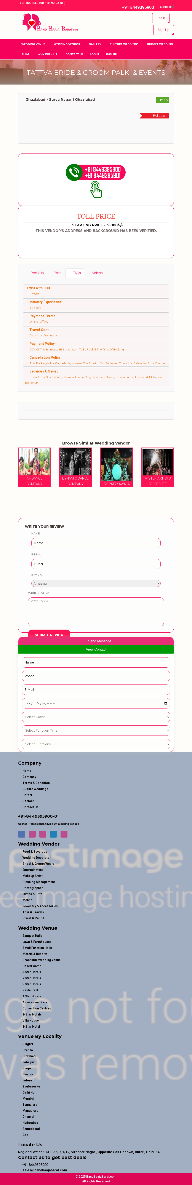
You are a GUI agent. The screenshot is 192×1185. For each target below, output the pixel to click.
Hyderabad (30, 1122)
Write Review (38, 593)
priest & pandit (33, 918)
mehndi (27, 900)
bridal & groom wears (38, 863)
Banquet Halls (32, 935)
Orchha (27, 1050)
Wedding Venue (33, 44)
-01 (56, 816)
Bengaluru (29, 1104)
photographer (32, 888)
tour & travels (33, 912)
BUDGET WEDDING (160, 44)
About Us (166, 7)
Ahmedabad (31, 1129)
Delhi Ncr (29, 1092)
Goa (25, 1135)
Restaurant (30, 990)
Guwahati (29, 1056)
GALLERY (95, 44)
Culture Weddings (124, 44)
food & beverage (34, 851)
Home (26, 770)
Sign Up (163, 30)
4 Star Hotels (31, 996)
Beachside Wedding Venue (41, 960)
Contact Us (74, 54)
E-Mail (36, 554)
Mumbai (28, 1098)
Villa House (30, 1020)
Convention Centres (36, 1008)
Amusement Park (34, 1002)
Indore (27, 1080)
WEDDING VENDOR (67, 44)
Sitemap (28, 801)
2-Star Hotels (32, 1014)
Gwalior (28, 1074)
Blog (25, 54)
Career (27, 795)
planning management (38, 882)
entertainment (32, 870)
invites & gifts (32, 894)
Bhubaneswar (32, 1086)
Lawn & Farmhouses (36, 942)
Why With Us (47, 54)
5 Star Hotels (31, 984)
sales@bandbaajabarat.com (42, 1170)
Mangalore (30, 1110)
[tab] (35, 273)
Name (35, 533)
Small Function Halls (37, 948)
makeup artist (32, 876)
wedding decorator (36, 857)
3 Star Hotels (31, 972)
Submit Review (49, 635)
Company (29, 777)
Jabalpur (28, 1062)
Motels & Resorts (35, 954)
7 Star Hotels (31, 978)
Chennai (28, 1116)
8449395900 (39, 816)
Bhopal (27, 1068)
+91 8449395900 (135, 7)
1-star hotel (31, 1026)
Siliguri (27, 1044)
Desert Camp (31, 966)
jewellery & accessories (40, 906)
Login (161, 18)
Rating (36, 575)
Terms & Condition (36, 783)
